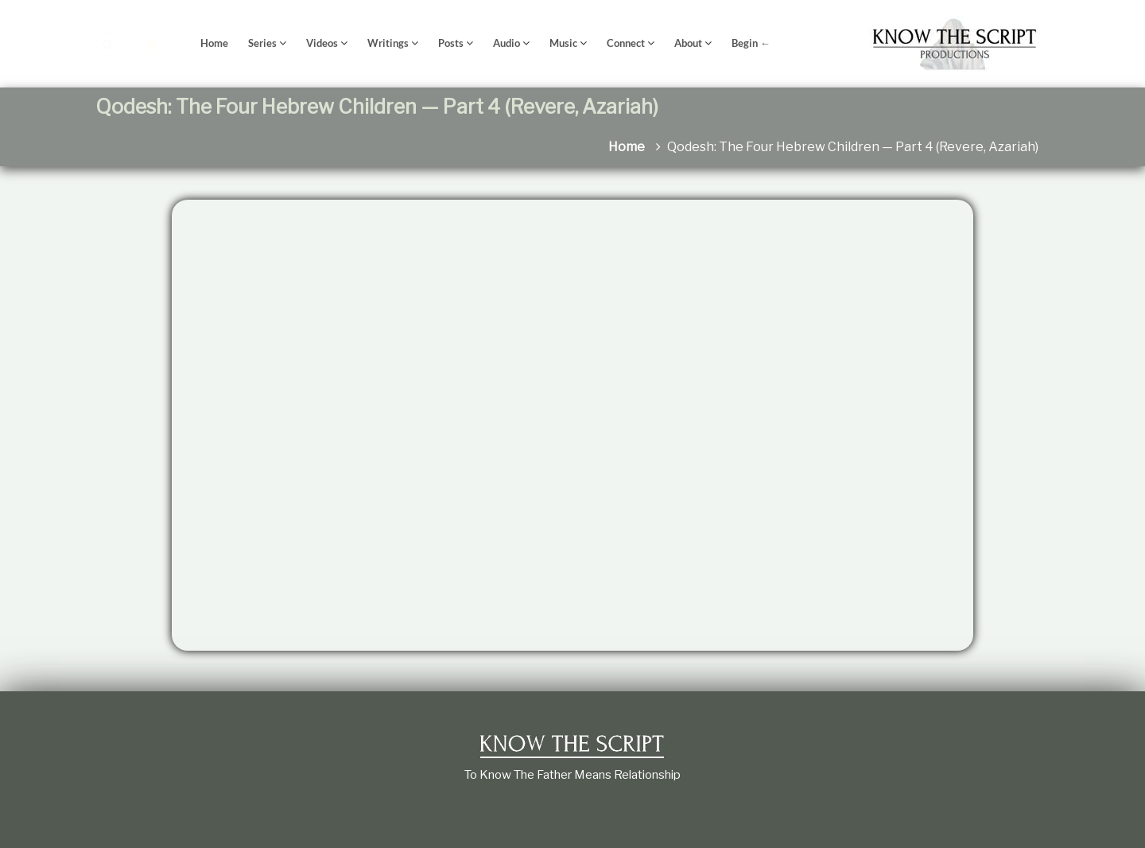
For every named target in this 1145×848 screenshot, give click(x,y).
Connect (626, 43)
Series (262, 43)
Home (214, 43)
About (688, 43)
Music (563, 43)
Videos (322, 43)
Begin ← (751, 43)
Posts (451, 43)
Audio (506, 43)
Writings (388, 43)
